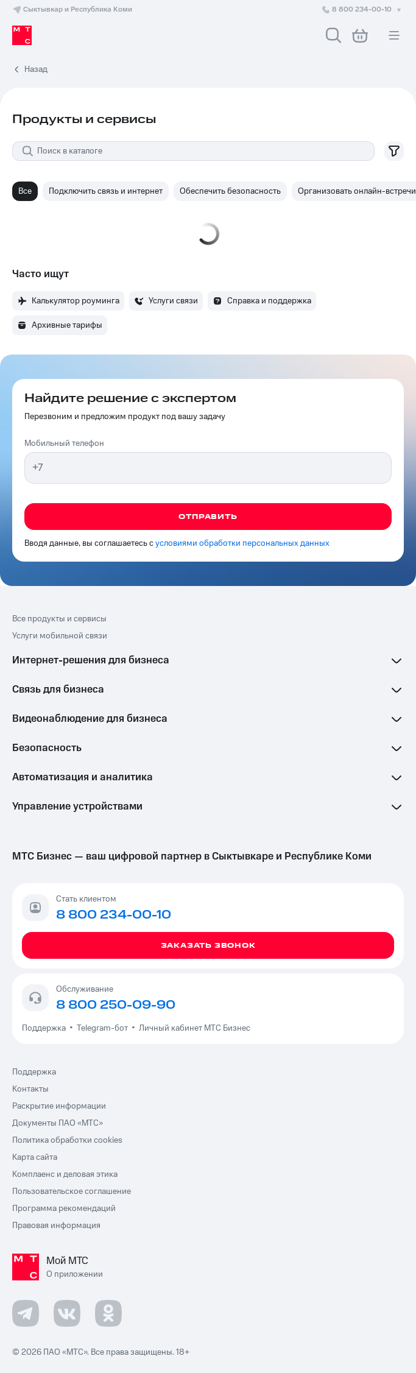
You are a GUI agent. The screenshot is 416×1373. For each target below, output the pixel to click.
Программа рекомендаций (64, 1208)
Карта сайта (34, 1157)
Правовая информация (56, 1225)
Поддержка (45, 1028)
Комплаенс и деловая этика (65, 1174)
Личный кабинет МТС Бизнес (194, 1028)
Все (25, 191)
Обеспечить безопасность (230, 191)
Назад (36, 69)
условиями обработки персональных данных (242, 543)
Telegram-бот (102, 1028)
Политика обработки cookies (67, 1140)
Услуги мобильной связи (59, 636)
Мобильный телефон (64, 443)
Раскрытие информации (59, 1106)
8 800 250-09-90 (115, 1005)
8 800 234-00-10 (362, 9)
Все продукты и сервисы (59, 619)
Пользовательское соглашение (71, 1191)
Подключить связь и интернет (106, 191)
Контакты (30, 1089)
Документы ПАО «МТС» (57, 1123)
